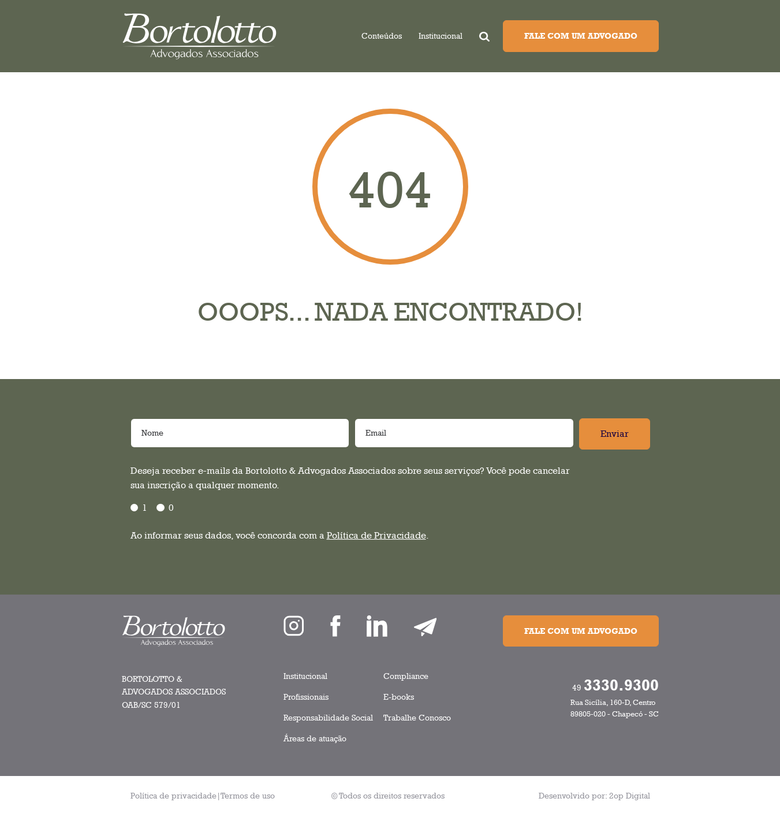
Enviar (614, 433)
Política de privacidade (173, 795)
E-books (398, 696)
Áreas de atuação (314, 738)
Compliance (405, 676)
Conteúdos (381, 35)
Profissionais (306, 696)
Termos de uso (248, 795)
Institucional (440, 35)
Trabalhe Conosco (417, 717)
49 (615, 684)
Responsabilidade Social (328, 717)
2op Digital (629, 795)
